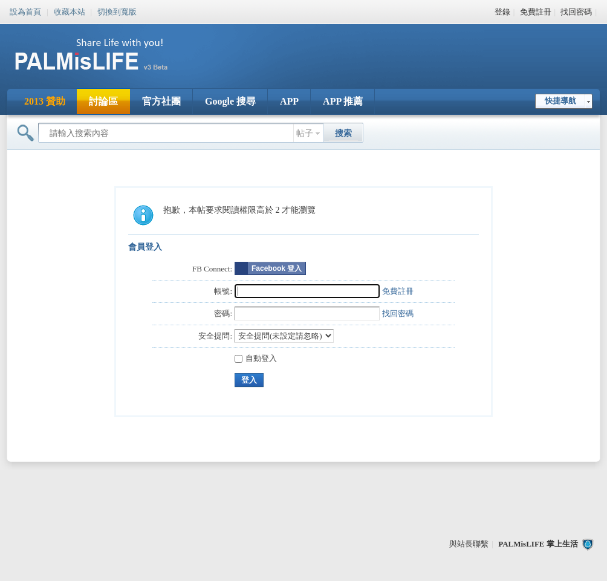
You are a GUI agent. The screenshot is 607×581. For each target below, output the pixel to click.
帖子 (304, 133)
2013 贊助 (44, 101)
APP (289, 101)
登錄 (502, 11)
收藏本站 (69, 11)
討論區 (103, 101)
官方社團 (161, 101)
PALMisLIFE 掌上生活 (538, 543)
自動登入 (256, 358)
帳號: (223, 291)
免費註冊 (535, 11)
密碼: (223, 313)
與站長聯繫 (469, 543)
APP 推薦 (343, 101)
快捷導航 (560, 100)
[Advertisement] (378, 48)
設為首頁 (25, 11)
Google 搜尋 (230, 101)
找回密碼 (576, 11)
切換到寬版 (117, 11)
